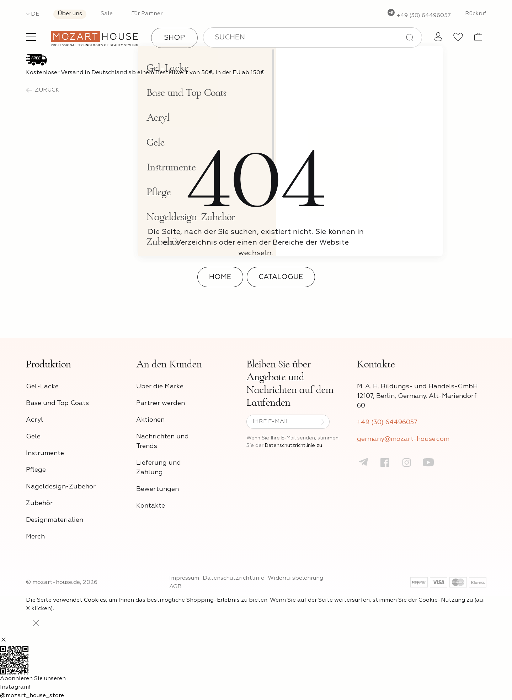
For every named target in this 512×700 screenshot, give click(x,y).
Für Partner (146, 14)
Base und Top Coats (57, 403)
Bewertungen (157, 489)
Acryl (34, 420)
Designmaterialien (54, 520)
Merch (35, 537)
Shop (174, 37)
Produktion (48, 364)
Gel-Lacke (42, 386)
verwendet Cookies (79, 600)
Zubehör (39, 503)
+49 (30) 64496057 (419, 15)
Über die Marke (159, 386)
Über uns (70, 14)
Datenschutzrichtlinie (233, 578)
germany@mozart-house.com (403, 439)
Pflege (36, 470)
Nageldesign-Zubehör (61, 486)
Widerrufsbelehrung (295, 578)
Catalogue (280, 276)
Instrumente (45, 453)
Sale (107, 14)
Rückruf (475, 14)
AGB (175, 587)
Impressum (184, 578)
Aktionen (150, 420)
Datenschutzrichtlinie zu (293, 445)
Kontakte (150, 506)
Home (220, 276)
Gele (33, 436)
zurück (42, 90)
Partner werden (160, 403)
